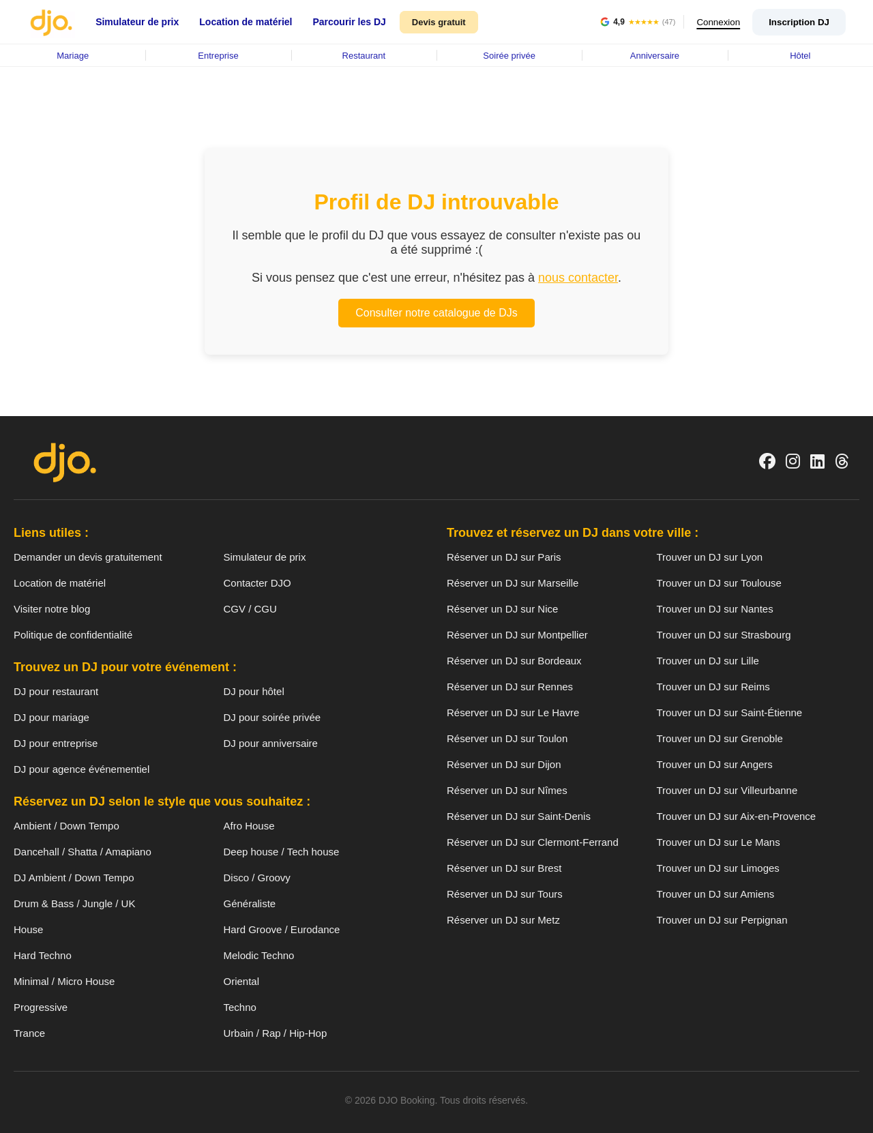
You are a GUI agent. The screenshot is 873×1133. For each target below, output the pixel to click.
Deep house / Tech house (282, 851)
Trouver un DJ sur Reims (713, 686)
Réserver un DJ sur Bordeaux (514, 660)
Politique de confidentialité (73, 635)
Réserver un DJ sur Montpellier (517, 635)
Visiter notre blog (52, 609)
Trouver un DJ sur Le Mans (718, 842)
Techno (240, 1007)
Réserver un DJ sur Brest (504, 868)
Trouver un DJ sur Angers (715, 764)
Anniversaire (654, 55)
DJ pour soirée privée (272, 717)
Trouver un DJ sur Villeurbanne (727, 790)
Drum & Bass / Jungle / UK (74, 903)
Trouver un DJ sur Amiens (716, 894)
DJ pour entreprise (56, 743)
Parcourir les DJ (348, 21)
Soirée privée (509, 55)
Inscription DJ (799, 22)
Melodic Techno (259, 955)
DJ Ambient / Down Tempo (74, 877)
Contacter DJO (257, 583)
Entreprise (218, 55)
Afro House (249, 826)
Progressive (41, 1007)
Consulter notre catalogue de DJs (436, 313)
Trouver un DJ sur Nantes (715, 609)
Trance (29, 1033)
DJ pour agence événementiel (81, 769)
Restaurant (364, 55)
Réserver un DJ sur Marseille (512, 583)
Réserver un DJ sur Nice (502, 609)
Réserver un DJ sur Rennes (510, 686)
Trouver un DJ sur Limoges (718, 868)
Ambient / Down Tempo (66, 826)
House (28, 929)
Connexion (716, 22)
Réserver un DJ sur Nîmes (507, 790)
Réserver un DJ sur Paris (504, 557)
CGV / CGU (250, 609)
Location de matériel (245, 21)
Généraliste (250, 903)
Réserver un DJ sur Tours (505, 894)
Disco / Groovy (257, 877)
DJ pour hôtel (254, 691)
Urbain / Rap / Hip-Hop (275, 1033)
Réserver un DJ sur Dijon (504, 764)
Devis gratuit (439, 22)
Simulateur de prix (137, 21)
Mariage (73, 55)
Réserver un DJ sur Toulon (507, 738)
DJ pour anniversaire (271, 743)
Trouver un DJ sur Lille (708, 660)
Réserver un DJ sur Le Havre (513, 712)
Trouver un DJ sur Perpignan (722, 920)
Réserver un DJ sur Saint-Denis (519, 816)
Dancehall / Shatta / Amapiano (82, 851)
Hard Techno (43, 955)
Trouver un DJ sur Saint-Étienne (730, 712)
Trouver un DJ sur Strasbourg (724, 635)
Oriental (242, 981)
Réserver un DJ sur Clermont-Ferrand (533, 842)
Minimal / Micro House (64, 981)
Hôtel (800, 55)
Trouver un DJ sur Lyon (710, 557)
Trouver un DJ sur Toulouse (719, 583)
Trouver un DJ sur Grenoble (720, 738)
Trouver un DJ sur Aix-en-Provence (736, 816)
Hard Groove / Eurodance (282, 929)
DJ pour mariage (51, 717)
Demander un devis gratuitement (88, 557)
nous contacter (578, 277)
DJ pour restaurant (56, 691)
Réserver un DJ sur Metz (503, 920)
